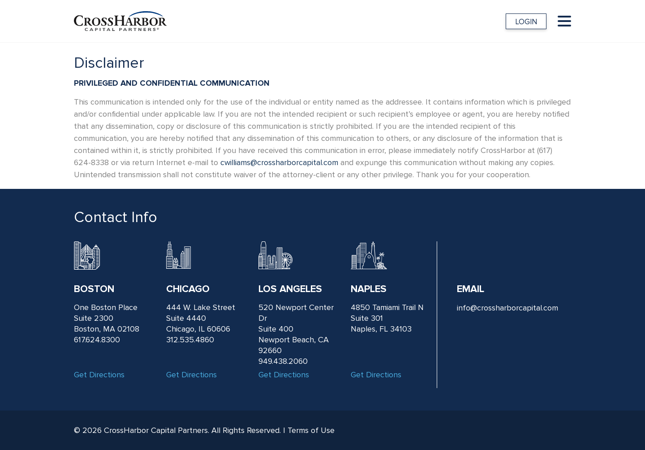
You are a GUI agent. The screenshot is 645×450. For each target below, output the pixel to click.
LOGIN (526, 21)
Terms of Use (311, 430)
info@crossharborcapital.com (507, 308)
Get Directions (99, 375)
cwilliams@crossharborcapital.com (279, 162)
